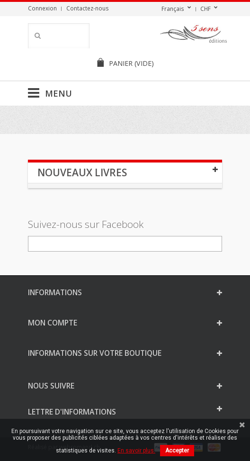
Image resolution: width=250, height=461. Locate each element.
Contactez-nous (87, 8)
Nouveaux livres (82, 172)
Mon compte (52, 322)
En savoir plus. (136, 450)
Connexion (42, 8)
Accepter (177, 450)
